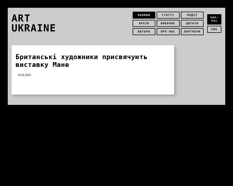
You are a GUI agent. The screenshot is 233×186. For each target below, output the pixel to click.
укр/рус (214, 19)
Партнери (192, 31)
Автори (144, 31)
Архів (144, 23)
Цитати (192, 23)
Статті (168, 15)
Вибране (168, 23)
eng (214, 29)
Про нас (168, 31)
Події (192, 15)
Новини (144, 15)
